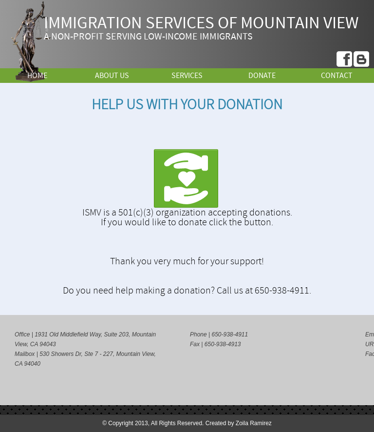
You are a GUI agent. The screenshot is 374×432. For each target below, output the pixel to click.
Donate (262, 75)
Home (37, 75)
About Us (112, 75)
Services (187, 75)
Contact (337, 75)
